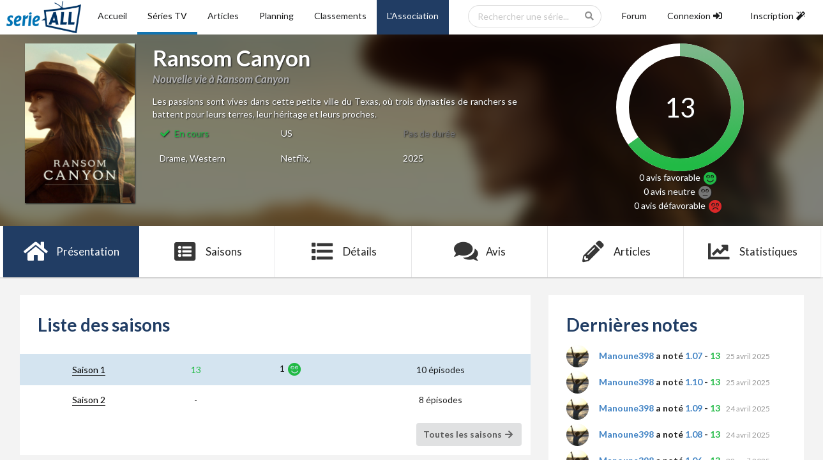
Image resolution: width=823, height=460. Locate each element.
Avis (479, 252)
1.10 (693, 381)
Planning (276, 15)
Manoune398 (626, 355)
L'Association (413, 15)
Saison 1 (88, 369)
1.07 (693, 355)
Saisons (207, 252)
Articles (223, 15)
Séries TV (167, 15)
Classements (340, 15)
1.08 (693, 434)
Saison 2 (88, 399)
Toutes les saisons (469, 434)
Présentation (71, 252)
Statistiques (751, 252)
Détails (343, 252)
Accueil (112, 15)
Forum (634, 15)
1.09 (693, 407)
